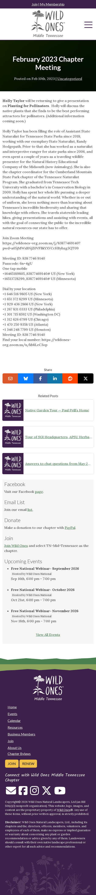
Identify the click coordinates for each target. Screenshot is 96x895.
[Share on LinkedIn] (55, 378)
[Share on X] (85, 378)
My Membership (52, 4)
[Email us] (11, 793)
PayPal (70, 527)
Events (12, 714)
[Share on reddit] (70, 378)
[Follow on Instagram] (34, 793)
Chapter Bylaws (19, 754)
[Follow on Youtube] (59, 793)
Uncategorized (69, 78)
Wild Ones (63, 810)
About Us (15, 748)
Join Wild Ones (16, 545)
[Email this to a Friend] (10, 378)
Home (12, 707)
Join (35, 4)
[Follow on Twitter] (46, 793)
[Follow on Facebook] (23, 793)
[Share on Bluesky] (26, 378)
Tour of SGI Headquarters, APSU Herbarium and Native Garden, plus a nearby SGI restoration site (58, 437)
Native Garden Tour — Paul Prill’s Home (57, 410)
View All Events (48, 634)
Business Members (21, 734)
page (39, 491)
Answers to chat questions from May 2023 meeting (58, 463)
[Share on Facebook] (40, 378)
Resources (15, 727)
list (29, 509)
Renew (28, 764)
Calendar (14, 721)
